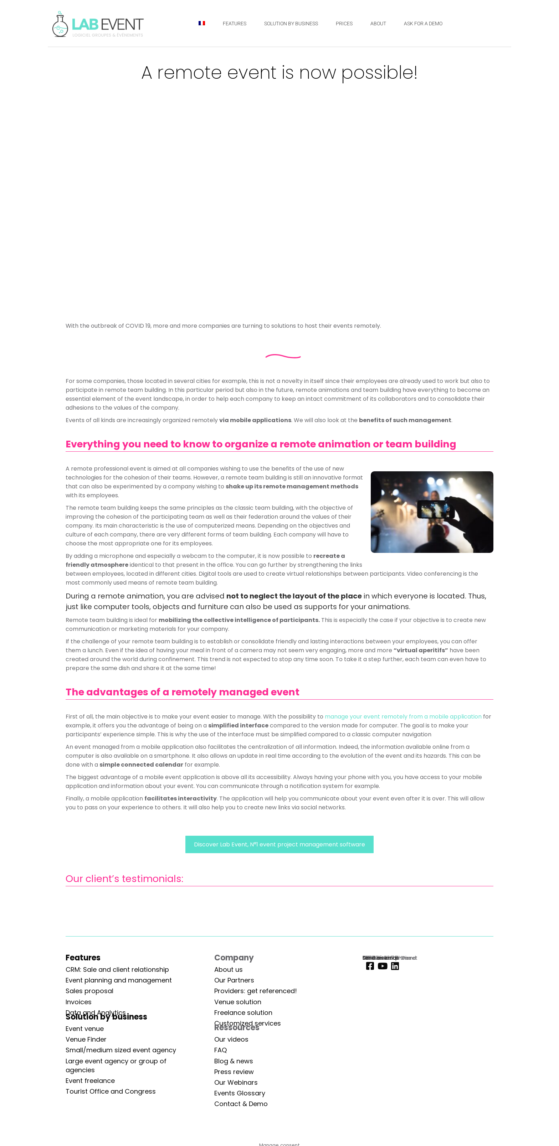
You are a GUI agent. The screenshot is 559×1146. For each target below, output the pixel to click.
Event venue (85, 1028)
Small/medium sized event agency (121, 1050)
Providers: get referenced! (255, 990)
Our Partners (234, 980)
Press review (234, 1071)
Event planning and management (119, 980)
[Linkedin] (393, 966)
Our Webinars (236, 1082)
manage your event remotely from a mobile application (403, 716)
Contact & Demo (241, 1103)
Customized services (247, 1023)
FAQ (220, 1050)
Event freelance (90, 1080)
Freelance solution (243, 1012)
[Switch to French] (201, 23)
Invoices (79, 1001)
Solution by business (106, 1016)
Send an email (380, 957)
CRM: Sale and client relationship (117, 969)
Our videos (231, 1039)
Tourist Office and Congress (111, 1091)
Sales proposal (89, 990)
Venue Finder (86, 1039)
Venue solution (237, 1001)
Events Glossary (239, 1093)
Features (83, 957)
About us (228, 969)
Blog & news (233, 1061)
